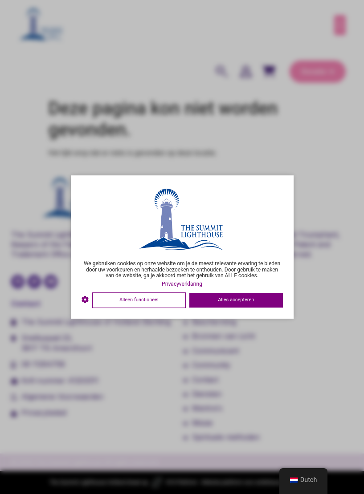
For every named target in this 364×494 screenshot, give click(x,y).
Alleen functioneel (139, 300)
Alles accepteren (236, 300)
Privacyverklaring (182, 284)
